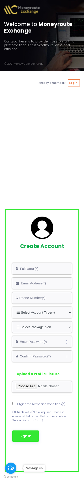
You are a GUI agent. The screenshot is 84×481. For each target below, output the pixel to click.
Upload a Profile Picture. (38, 374)
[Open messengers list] (10, 468)
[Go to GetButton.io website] (11, 476)
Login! (73, 83)
